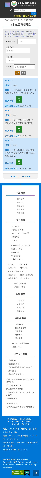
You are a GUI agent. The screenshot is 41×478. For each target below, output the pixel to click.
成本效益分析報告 (27, 20)
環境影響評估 (17, 229)
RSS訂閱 (25, 424)
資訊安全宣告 (25, 418)
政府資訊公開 (14, 20)
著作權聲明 (26, 421)
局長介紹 (20, 202)
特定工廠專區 (20, 327)
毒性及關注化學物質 (20, 233)
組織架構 (20, 206)
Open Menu (7, 4)
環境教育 (16, 226)
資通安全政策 (13, 421)
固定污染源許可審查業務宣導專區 (20, 407)
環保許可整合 (19, 287)
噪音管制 (15, 252)
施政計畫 (12, 360)
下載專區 (18, 331)
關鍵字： (9, 66)
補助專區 (18, 334)
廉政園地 (12, 370)
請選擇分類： (11, 41)
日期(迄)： (10, 56)
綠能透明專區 (12, 403)
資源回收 (23, 271)
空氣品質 (26, 16)
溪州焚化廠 (24, 278)
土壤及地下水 (16, 259)
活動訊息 (20, 304)
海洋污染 (11, 268)
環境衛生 (23, 264)
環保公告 (20, 307)
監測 (31, 16)
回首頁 (16, 176)
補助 (34, 16)
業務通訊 (20, 212)
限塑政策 (23, 268)
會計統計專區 (14, 363)
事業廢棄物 (12, 278)
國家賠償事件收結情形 (15, 389)
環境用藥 (16, 236)
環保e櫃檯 (19, 324)
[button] (20, 184)
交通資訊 (20, 209)
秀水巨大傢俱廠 (20, 283)
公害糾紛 (16, 240)
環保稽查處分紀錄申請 (20, 245)
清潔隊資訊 (16, 346)
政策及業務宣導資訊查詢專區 (20, 367)
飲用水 (11, 264)
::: (3, 20)
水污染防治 (16, 255)
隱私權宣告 (12, 418)
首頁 (6, 20)
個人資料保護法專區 (20, 343)
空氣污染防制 (16, 248)
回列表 (27, 176)
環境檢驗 (11, 274)
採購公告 (20, 310)
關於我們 (20, 199)
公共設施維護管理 (13, 385)
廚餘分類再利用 (26, 274)
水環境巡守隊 (13, 271)
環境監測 (18, 338)
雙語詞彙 (15, 424)
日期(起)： (10, 46)
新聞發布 (20, 300)
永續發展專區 (11, 398)
